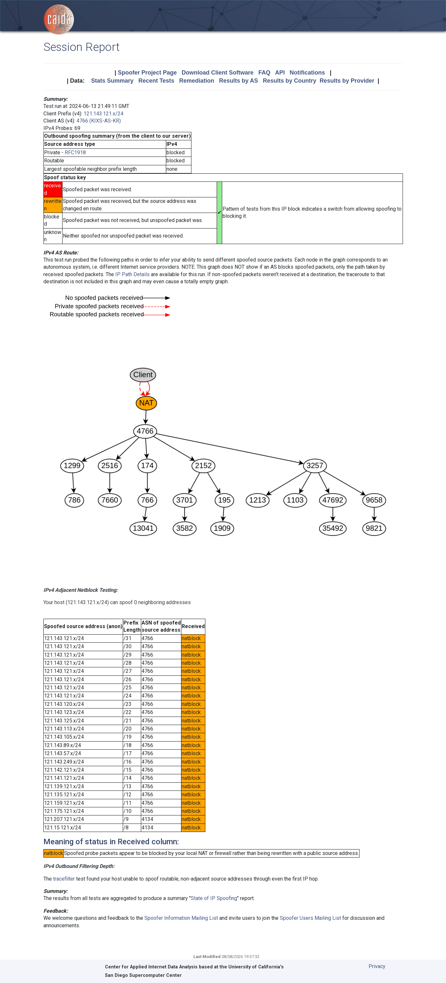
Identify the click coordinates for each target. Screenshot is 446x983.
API (280, 72)
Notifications (307, 72)
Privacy (377, 966)
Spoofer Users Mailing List (310, 918)
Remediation (196, 80)
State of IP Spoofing (214, 898)
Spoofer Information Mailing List (181, 918)
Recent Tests (156, 80)
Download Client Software (218, 72)
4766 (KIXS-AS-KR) (98, 121)
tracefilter (64, 879)
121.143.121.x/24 (103, 114)
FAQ (264, 72)
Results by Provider (347, 80)
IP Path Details (132, 274)
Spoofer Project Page (147, 72)
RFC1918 (75, 152)
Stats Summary (112, 80)
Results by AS (238, 80)
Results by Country (289, 80)
